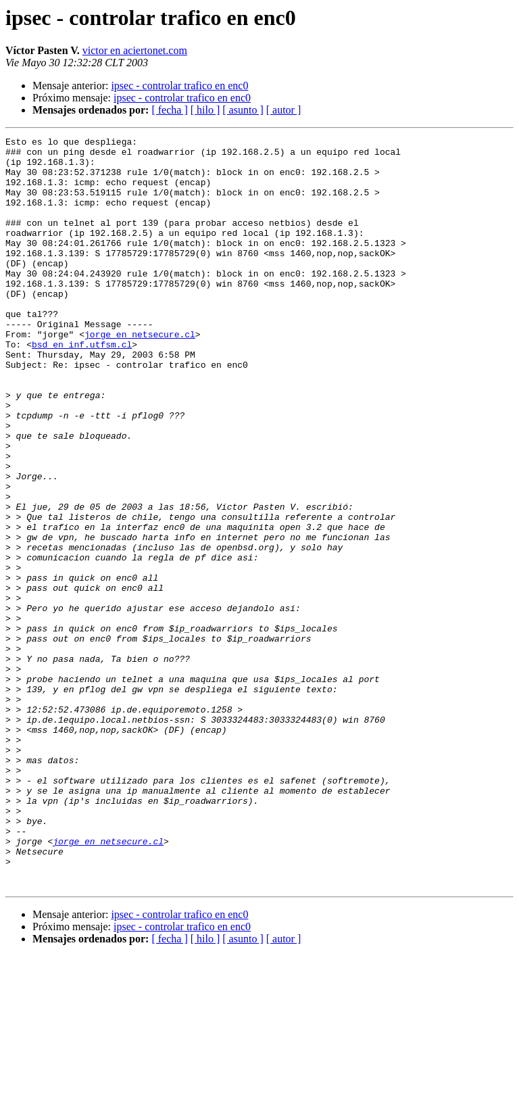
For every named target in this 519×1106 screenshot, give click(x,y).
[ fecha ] (169, 110)
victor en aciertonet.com (134, 50)
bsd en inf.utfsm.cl (82, 387)
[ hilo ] (205, 110)
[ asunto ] (242, 110)
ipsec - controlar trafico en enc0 (179, 85)
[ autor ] (283, 110)
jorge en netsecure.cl (139, 374)
